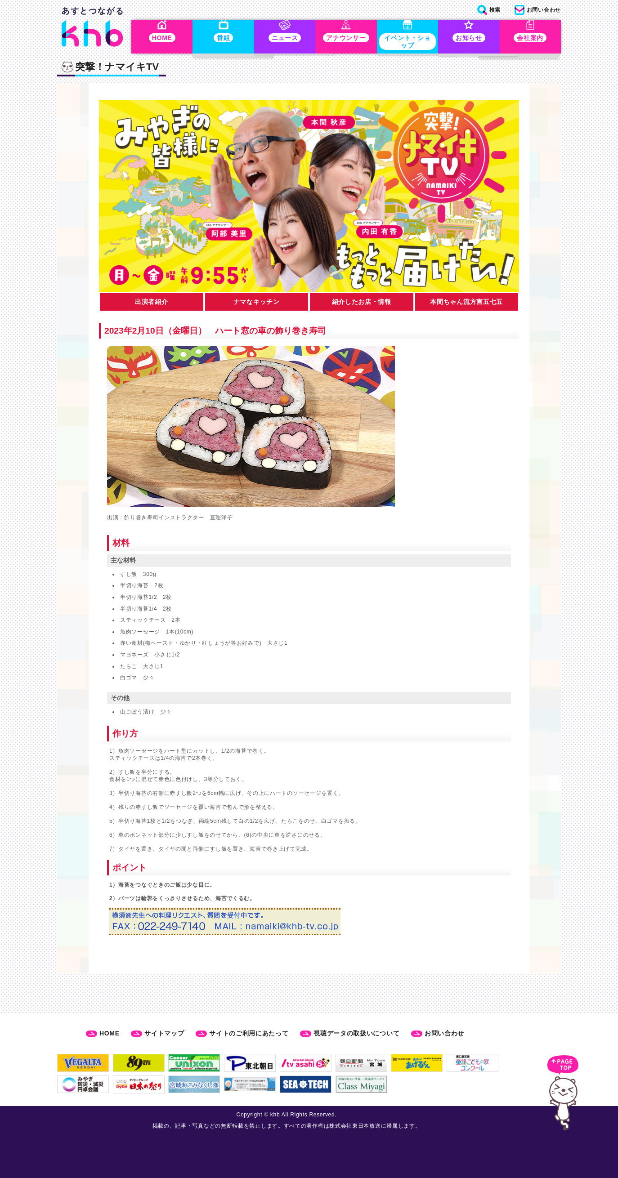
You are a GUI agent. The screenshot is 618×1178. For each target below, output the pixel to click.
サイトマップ (164, 1033)
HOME (109, 1033)
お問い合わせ (444, 1033)
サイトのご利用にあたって (248, 1033)
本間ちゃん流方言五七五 (466, 303)
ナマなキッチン (256, 303)
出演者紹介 (151, 303)
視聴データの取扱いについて (356, 1033)
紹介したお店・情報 (361, 303)
